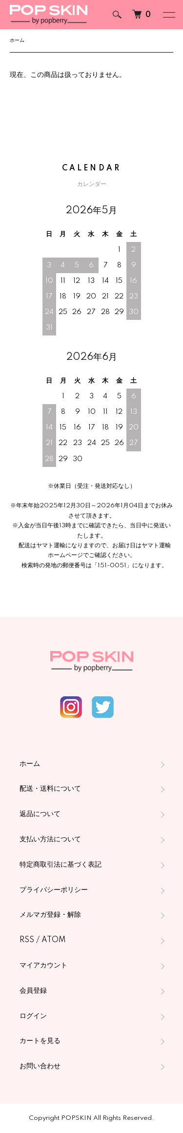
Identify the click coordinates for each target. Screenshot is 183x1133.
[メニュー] (168, 14)
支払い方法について (50, 839)
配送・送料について (50, 789)
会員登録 (33, 991)
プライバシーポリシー (54, 890)
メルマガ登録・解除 (50, 915)
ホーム (17, 40)
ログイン (33, 1016)
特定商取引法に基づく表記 (61, 865)
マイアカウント (43, 965)
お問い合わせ (40, 1066)
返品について (40, 814)
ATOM (53, 940)
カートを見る (40, 1041)
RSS (27, 940)
